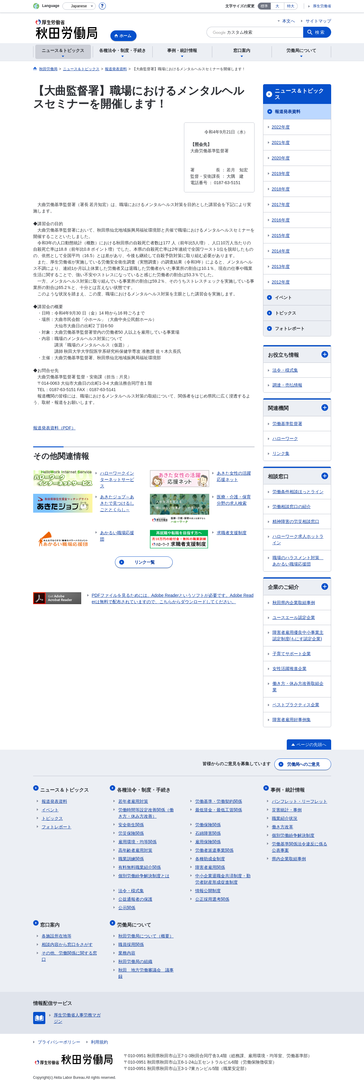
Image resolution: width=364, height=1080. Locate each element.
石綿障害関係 (208, 830)
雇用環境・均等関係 (137, 839)
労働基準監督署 (287, 424)
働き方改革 (282, 824)
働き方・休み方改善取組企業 (298, 687)
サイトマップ (318, 21)
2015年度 (281, 235)
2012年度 (281, 282)
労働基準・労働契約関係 (218, 798)
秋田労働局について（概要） (146, 930)
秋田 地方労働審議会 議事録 (146, 967)
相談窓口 (298, 476)
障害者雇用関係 (210, 864)
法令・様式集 (285, 370)
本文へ (288, 21)
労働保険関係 (208, 822)
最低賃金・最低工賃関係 (218, 807)
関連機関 (298, 408)
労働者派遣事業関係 (214, 847)
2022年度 (281, 127)
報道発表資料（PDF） (54, 427)
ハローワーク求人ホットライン (298, 540)
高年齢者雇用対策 (135, 847)
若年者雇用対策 (133, 798)
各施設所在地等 (56, 930)
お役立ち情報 (298, 354)
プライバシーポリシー (59, 1036)
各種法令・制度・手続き (145, 788)
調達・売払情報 (287, 385)
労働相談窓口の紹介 (291, 507)
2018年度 (281, 189)
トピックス (285, 313)
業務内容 (126, 947)
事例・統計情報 (289, 788)
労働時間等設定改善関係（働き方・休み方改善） (146, 810)
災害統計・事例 (287, 807)
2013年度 (281, 266)
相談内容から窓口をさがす (67, 939)
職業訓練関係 (131, 856)
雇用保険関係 (208, 839)
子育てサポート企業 (291, 654)
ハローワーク (285, 439)
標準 (264, 6)
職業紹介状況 (284, 815)
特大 (290, 6)
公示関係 (126, 905)
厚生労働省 (322, 6)
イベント (283, 297)
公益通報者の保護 (135, 896)
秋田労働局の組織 (135, 956)
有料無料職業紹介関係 (139, 864)
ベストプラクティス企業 (295, 705)
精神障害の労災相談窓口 (295, 522)
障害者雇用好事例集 (291, 720)
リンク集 (280, 454)
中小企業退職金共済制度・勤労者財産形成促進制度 (223, 876)
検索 (320, 32)
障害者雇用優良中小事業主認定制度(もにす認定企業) (298, 636)
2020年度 (281, 158)
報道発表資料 (287, 111)
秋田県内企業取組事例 (293, 603)
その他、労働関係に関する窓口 (69, 950)
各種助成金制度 (210, 856)
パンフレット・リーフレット (299, 798)
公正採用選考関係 (212, 896)
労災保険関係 (131, 830)
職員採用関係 (131, 939)
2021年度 (281, 142)
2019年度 (281, 173)
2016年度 (281, 220)
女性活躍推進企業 (289, 669)
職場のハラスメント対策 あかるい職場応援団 (298, 561)
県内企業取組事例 (289, 856)
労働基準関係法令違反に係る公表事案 (299, 844)
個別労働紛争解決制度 (293, 832)
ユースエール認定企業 (293, 618)
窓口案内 (51, 920)
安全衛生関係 (131, 822)
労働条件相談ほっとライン (298, 492)
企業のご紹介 (298, 587)
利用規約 (99, 1036)
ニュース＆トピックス (299, 94)
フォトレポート (290, 328)
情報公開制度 (208, 888)
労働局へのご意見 (303, 764)
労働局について (135, 920)
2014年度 (281, 251)
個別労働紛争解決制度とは (143, 873)
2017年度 (281, 204)
